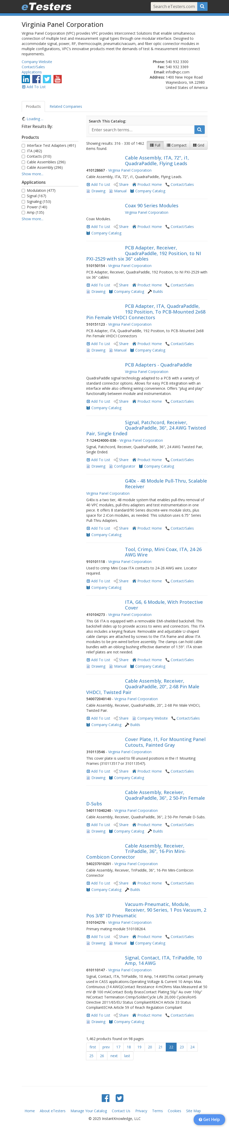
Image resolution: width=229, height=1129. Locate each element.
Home (30, 1110)
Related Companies (66, 106)
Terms (157, 1110)
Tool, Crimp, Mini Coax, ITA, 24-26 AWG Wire (163, 552)
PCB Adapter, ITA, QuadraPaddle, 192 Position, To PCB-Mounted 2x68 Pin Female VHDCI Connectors (146, 312)
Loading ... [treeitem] (35, 118)
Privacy (141, 1110)
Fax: (161, 66)
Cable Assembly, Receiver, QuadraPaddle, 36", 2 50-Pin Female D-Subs (145, 798)
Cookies (174, 1110)
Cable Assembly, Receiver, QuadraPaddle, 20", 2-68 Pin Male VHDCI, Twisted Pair (142, 686)
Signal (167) (34, 195)
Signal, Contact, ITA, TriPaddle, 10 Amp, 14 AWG (163, 960)
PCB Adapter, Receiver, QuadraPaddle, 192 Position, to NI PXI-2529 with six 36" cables (143, 253)
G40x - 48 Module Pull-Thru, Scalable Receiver (166, 484)
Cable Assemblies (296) (44, 161)
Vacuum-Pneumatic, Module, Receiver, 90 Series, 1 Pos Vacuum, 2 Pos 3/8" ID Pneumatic (146, 910)
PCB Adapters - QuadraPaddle (158, 365)
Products (33, 106)
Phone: (159, 61)
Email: (159, 72)
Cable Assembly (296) (42, 167)
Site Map (193, 1110)
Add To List (36, 86)
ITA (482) (32, 150)
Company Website (37, 61)
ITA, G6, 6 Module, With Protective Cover (164, 605)
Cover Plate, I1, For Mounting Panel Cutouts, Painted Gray (165, 742)
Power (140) (34, 206)
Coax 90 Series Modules (151, 205)
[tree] (50, 119)
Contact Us (121, 1110)
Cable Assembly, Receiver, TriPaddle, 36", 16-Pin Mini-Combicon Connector (136, 851)
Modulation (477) (39, 190)
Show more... (32, 173)
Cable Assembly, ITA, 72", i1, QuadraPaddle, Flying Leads (157, 160)
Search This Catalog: (107, 121)
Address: (157, 77)
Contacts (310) (36, 156)
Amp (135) (33, 212)
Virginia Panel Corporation (130, 170)
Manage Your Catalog (88, 1110)
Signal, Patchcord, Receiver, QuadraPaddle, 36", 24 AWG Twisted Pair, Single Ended (146, 428)
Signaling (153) (36, 201)
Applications (32, 72)
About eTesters (53, 1110)
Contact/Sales (33, 66)
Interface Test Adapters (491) (49, 145)
